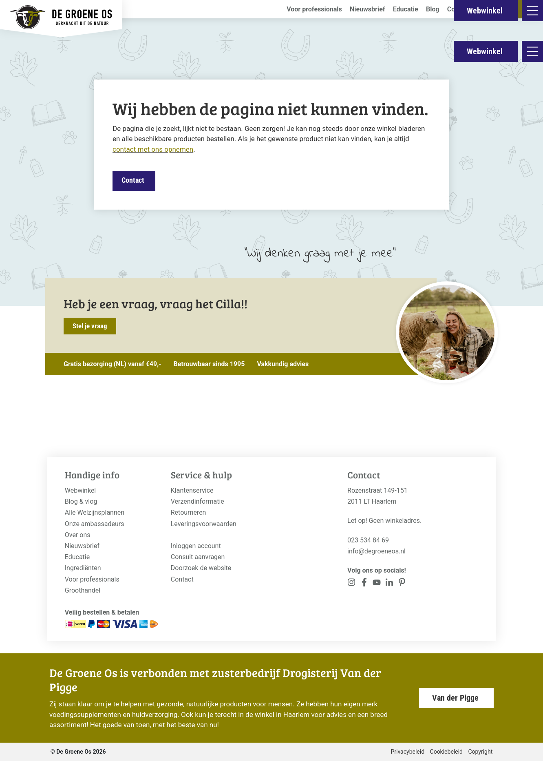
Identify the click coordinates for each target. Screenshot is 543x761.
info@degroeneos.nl (376, 551)
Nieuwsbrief (367, 9)
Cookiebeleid (446, 751)
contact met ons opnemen (153, 149)
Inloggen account (196, 546)
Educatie (405, 9)
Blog (432, 9)
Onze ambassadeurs (94, 524)
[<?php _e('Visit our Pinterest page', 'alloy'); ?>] (389, 584)
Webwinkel (485, 51)
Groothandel (82, 590)
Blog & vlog (81, 501)
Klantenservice (192, 490)
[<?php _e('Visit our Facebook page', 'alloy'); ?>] (364, 584)
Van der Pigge (455, 698)
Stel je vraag (90, 326)
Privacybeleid (407, 751)
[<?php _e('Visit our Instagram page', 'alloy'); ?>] (351, 584)
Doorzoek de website (201, 568)
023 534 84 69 (368, 540)
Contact (458, 9)
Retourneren (188, 512)
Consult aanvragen (198, 557)
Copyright (480, 751)
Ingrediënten (83, 568)
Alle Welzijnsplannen (94, 512)
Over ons (77, 535)
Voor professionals (314, 9)
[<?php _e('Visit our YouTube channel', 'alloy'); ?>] (377, 584)
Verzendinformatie (197, 501)
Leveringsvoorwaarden (203, 524)
